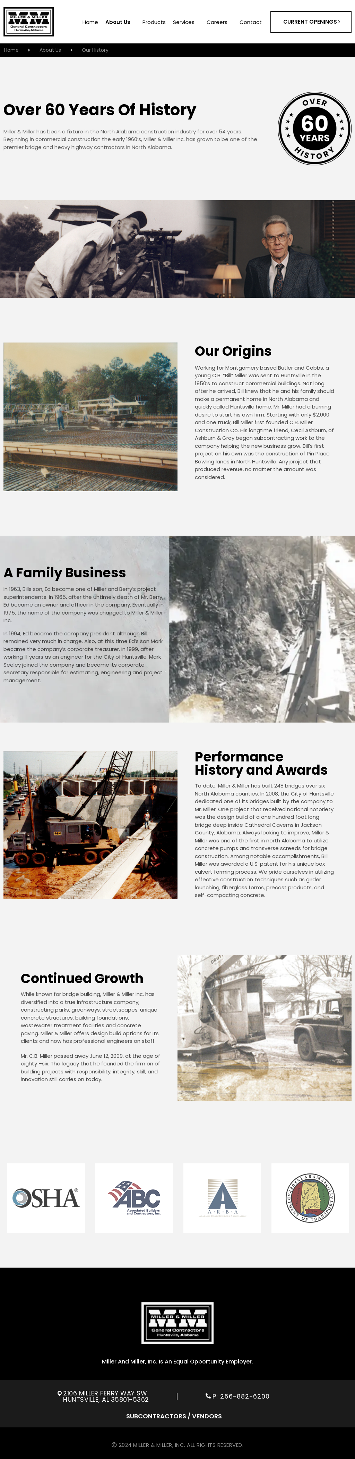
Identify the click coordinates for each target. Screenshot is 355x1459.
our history (95, 50)
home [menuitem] (90, 22)
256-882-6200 (246, 1396)
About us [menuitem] (117, 22)
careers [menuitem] (217, 22)
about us (50, 50)
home (11, 50)
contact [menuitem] (251, 22)
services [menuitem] (183, 22)
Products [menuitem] (154, 22)
